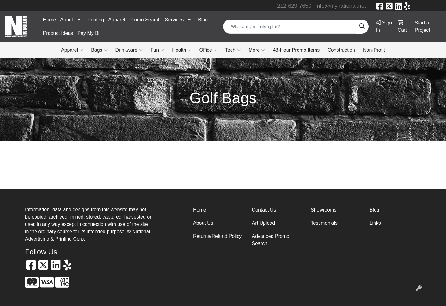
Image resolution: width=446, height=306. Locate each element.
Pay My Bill (89, 33)
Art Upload (263, 223)
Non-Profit (374, 50)
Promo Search (145, 19)
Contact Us (264, 209)
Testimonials (324, 223)
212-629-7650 (294, 6)
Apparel (116, 19)
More (257, 50)
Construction (341, 50)
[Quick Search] (289, 27)
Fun (157, 50)
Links (375, 223)
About (66, 19)
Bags (99, 50)
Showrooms (323, 209)
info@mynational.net (341, 6)
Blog (203, 19)
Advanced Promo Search (271, 240)
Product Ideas (58, 33)
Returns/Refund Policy (217, 236)
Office (208, 50)
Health (181, 50)
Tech (233, 50)
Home (49, 19)
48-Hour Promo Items (296, 50)
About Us (203, 223)
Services (174, 19)
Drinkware (129, 50)
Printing (95, 19)
